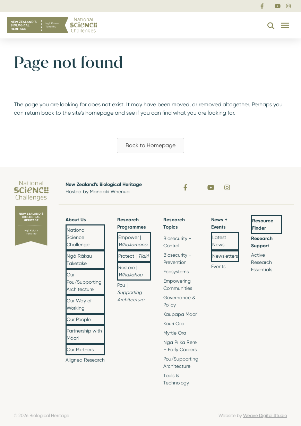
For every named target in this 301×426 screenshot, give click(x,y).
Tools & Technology (176, 379)
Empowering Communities (177, 284)
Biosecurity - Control (177, 242)
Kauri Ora (173, 323)
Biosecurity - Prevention (177, 258)
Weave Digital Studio (265, 415)
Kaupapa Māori (180, 314)
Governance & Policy (179, 301)
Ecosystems (176, 271)
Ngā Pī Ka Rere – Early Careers (180, 345)
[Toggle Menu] (285, 25)
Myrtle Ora (174, 333)
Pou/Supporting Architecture (180, 362)
